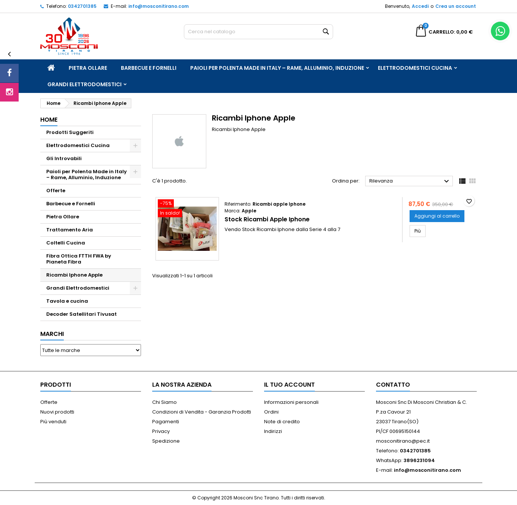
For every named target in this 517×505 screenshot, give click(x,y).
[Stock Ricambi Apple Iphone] (187, 209)
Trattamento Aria (69, 229)
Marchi (52, 334)
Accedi (420, 6)
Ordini (271, 411)
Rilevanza (410, 181)
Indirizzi (273, 431)
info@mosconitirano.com (158, 6)
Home (48, 119)
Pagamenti (165, 421)
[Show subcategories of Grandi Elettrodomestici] (135, 288)
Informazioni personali (291, 402)
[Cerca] (258, 31)
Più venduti (53, 421)
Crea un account (455, 6)
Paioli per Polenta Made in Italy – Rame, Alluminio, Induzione (277, 68)
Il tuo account (289, 384)
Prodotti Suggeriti (70, 132)
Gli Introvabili (64, 158)
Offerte (55, 190)
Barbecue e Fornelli (148, 68)
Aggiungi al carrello (437, 216)
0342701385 (82, 6)
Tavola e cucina (67, 301)
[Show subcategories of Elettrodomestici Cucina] (135, 145)
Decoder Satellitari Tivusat (81, 314)
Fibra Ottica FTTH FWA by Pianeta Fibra (78, 258)
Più (420, 230)
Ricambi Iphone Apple (74, 274)
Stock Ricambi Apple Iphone (267, 219)
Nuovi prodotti (57, 411)
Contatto (393, 384)
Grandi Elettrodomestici (84, 84)
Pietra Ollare (88, 68)
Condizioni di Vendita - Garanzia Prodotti (201, 411)
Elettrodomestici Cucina (415, 68)
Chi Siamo (164, 402)
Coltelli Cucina (65, 242)
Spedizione (166, 441)
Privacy (161, 431)
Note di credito (282, 421)
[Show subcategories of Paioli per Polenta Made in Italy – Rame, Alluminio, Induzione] (135, 171)
